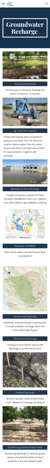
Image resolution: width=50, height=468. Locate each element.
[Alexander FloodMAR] (25, 246)
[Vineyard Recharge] (25, 392)
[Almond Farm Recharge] (25, 338)
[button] (3, 3)
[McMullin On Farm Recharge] (25, 189)
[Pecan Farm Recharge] (25, 83)
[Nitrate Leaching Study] (25, 316)
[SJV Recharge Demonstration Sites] (25, 447)
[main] (25, 27)
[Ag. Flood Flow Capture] (25, 130)
